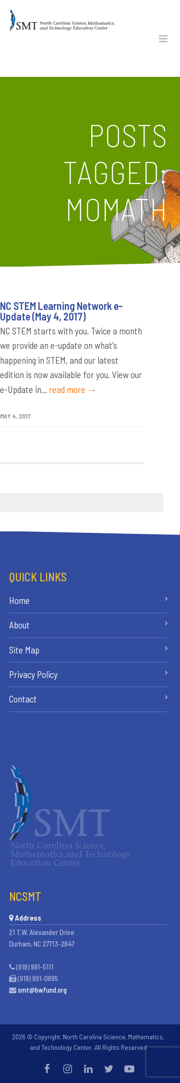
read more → (72, 389)
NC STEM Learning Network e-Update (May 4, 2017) (61, 310)
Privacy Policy (33, 674)
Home (19, 600)
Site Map (24, 649)
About (19, 624)
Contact (23, 698)
